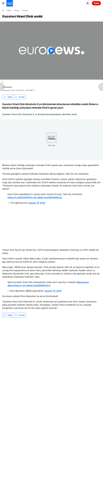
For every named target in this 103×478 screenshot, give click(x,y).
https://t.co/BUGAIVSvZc (20, 197)
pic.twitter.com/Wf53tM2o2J (47, 197)
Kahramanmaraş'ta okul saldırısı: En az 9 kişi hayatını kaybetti (29, 340)
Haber (9, 10)
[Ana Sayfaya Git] (9, 3)
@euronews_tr (15, 285)
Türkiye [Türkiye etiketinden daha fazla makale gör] (21, 349)
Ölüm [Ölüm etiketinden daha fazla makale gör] (7, 349)
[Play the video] (51, 51)
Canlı (96, 3)
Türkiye (25, 10)
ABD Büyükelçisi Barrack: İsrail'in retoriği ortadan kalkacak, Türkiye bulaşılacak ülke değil (41, 334)
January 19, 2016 (36, 202)
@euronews (83, 282)
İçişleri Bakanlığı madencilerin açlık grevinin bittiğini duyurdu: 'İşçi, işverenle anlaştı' (39, 328)
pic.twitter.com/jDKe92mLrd (36, 285)
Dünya (16, 10)
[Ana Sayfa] (3, 10)
